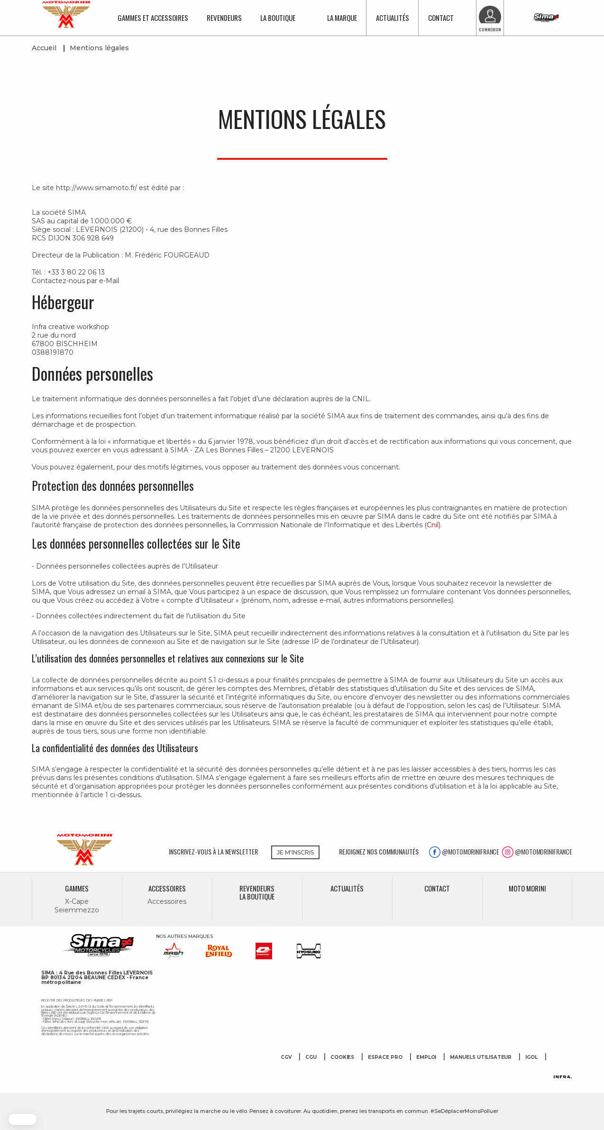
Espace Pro (385, 1057)
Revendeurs (224, 17)
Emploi (426, 1057)
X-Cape (77, 901)
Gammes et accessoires (153, 17)
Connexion (490, 29)
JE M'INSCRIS (295, 852)
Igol (531, 1057)
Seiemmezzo (77, 910)
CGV (286, 1057)
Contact (441, 17)
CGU (311, 1057)
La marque (342, 17)
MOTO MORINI (527, 888)
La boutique (277, 17)
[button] (23, 1119)
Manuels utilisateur (481, 1057)
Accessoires (166, 901)
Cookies (342, 1057)
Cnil (433, 525)
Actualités (392, 17)
